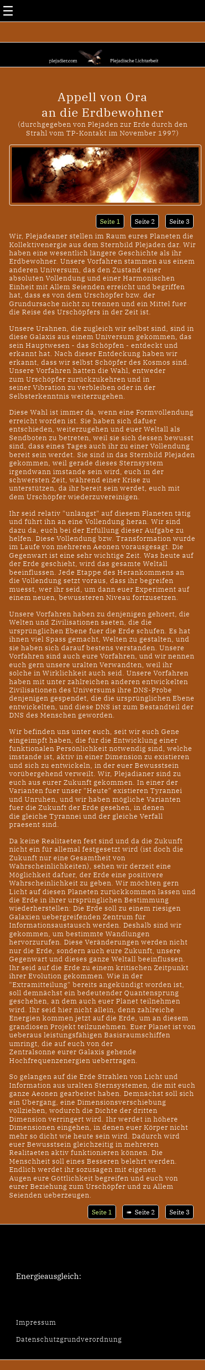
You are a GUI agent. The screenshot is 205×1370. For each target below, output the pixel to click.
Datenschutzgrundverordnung (69, 1338)
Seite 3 (179, 221)
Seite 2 (145, 221)
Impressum (36, 1322)
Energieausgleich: (48, 1276)
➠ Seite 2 (140, 1212)
